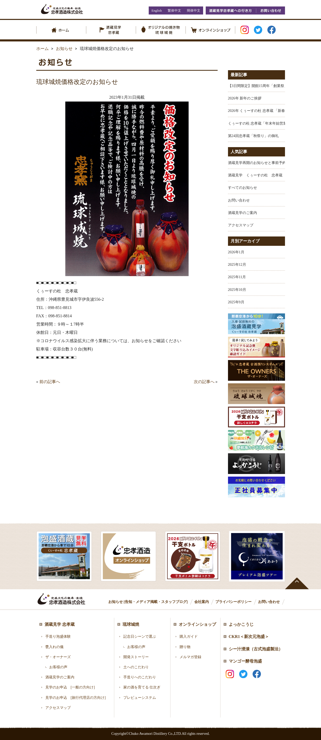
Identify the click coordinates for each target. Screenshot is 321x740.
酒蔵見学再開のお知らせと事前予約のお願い (264, 163)
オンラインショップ (197, 624)
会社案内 (201, 602)
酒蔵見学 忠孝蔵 (60, 624)
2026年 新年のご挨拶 (245, 98)
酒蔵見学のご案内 (242, 213)
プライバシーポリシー (233, 602)
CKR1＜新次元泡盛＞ (249, 636)
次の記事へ (204, 381)
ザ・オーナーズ (58, 657)
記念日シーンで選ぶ (139, 636)
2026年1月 (236, 252)
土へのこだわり (136, 667)
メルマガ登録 (190, 657)
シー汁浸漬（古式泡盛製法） (256, 649)
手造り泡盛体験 (58, 636)
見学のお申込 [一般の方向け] (70, 687)
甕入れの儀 (54, 647)
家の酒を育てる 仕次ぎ (142, 687)
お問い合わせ (270, 10)
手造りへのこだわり (139, 677)
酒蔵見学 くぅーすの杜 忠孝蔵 (255, 175)
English (157, 10)
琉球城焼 (131, 624)
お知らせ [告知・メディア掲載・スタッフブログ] (148, 602)
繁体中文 (174, 10)
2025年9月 (236, 302)
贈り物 (185, 647)
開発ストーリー (136, 657)
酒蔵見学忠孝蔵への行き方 (231, 10)
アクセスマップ (240, 225)
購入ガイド (189, 636)
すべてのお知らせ (242, 188)
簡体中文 (193, 10)
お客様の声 (58, 667)
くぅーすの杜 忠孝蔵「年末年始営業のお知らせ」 (268, 123)
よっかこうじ (241, 624)
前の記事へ (49, 381)
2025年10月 (237, 290)
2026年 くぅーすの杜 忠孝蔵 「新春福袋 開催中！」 (269, 111)
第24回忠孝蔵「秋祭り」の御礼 (253, 136)
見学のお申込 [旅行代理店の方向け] (75, 698)
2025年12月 (237, 265)
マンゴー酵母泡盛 (245, 661)
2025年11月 (237, 277)
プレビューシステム (139, 698)
